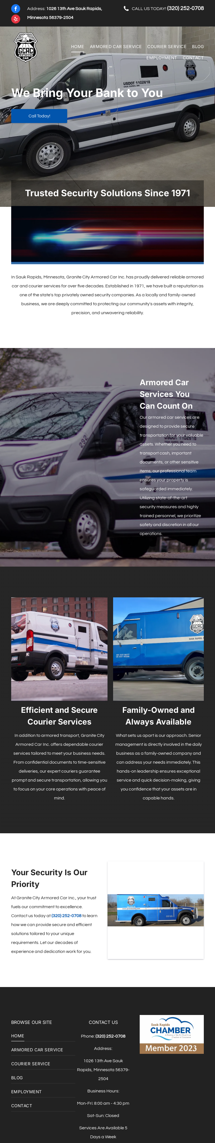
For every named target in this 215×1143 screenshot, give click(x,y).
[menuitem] (75, 46)
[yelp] (15, 20)
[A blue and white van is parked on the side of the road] (158, 649)
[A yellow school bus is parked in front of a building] (59, 649)
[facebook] (15, 9)
